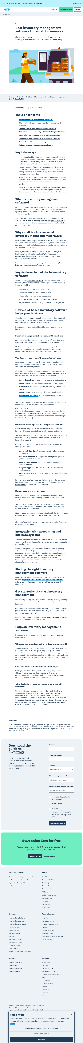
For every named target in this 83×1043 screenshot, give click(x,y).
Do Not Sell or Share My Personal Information (41, 1028)
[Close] (71, 1014)
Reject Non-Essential (41, 1034)
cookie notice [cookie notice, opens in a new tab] (51, 1021)
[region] (41, 1027)
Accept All (41, 1039)
